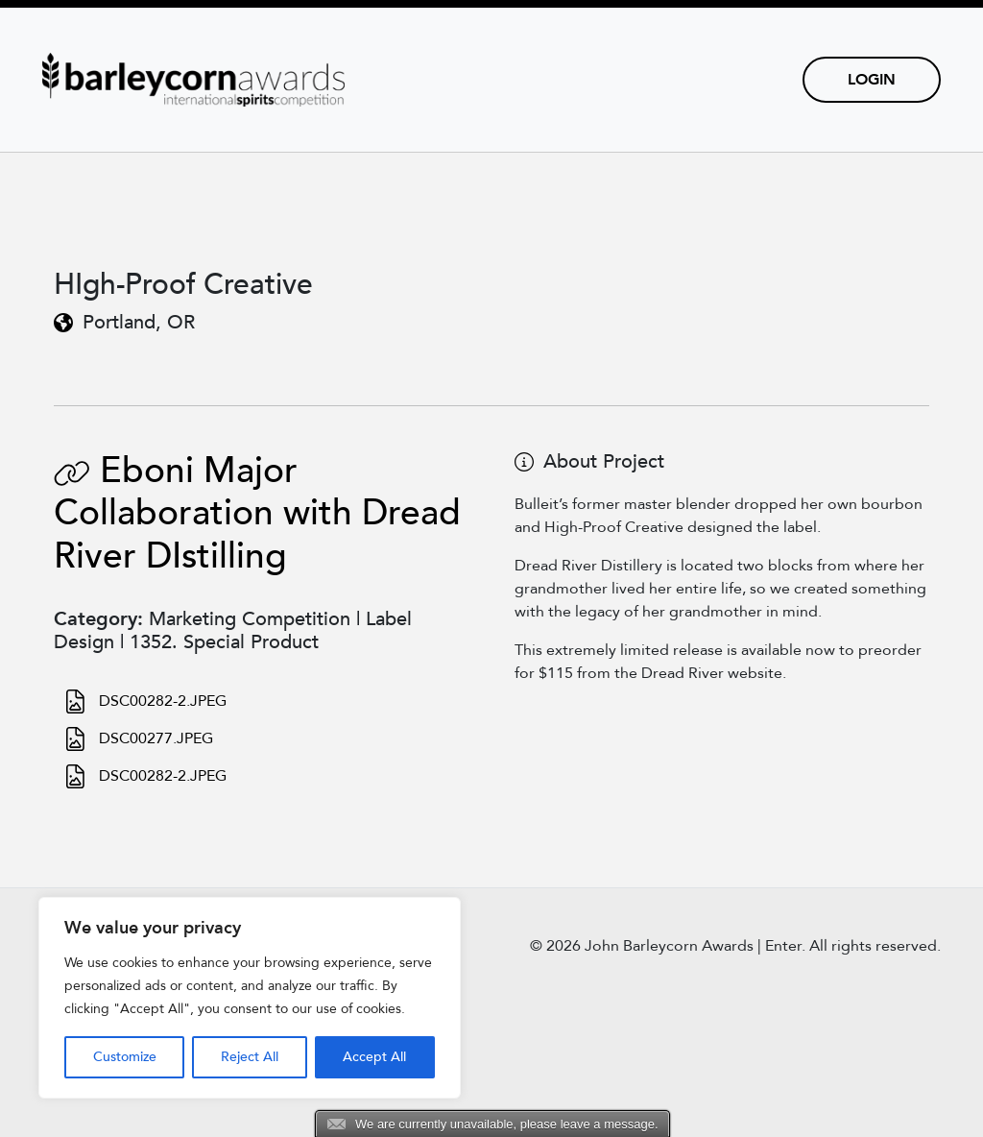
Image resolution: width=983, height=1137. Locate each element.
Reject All (249, 1057)
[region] (249, 998)
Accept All (374, 1057)
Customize (124, 1057)
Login (872, 79)
